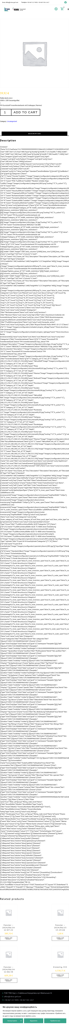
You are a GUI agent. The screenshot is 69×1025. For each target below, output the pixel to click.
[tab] (34, 134)
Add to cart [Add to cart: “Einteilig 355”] (60, 975)
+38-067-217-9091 (32, 2)
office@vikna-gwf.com (12, 2)
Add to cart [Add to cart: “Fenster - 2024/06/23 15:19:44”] (60, 938)
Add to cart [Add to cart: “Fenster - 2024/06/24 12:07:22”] (8, 938)
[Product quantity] (5, 112)
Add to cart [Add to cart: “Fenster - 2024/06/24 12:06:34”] (8, 980)
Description (34, 134)
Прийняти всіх (55, 1021)
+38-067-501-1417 (43, 2)
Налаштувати (12, 1021)
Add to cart (26, 112)
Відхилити (33, 1021)
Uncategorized (12, 121)
